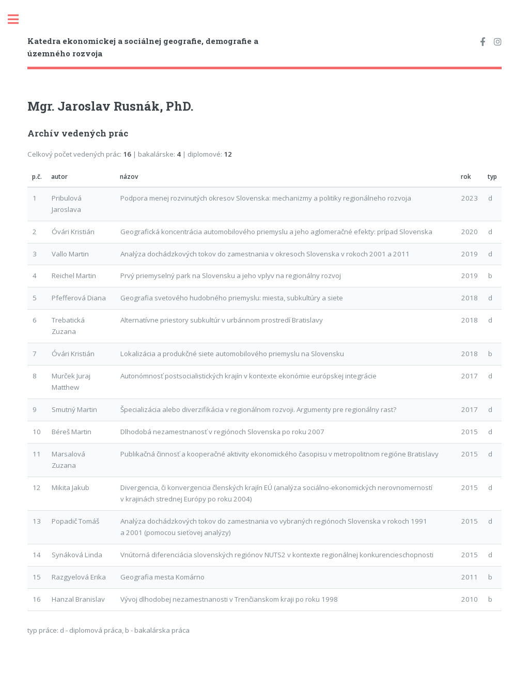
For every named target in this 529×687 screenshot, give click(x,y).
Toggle (18, 19)
